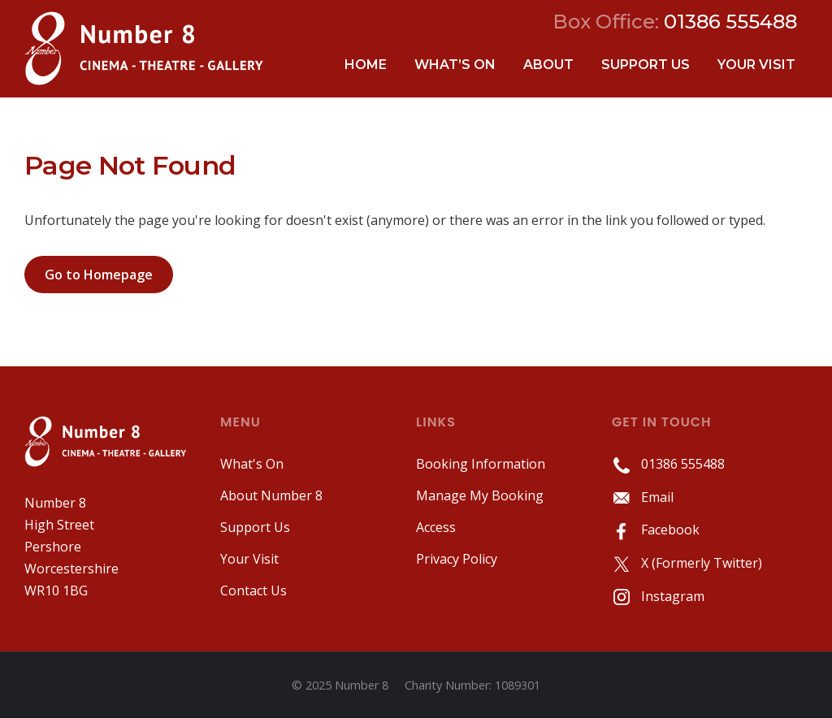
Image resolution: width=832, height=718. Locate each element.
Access (436, 527)
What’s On (455, 64)
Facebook (656, 529)
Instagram (658, 596)
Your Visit (756, 64)
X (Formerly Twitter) (687, 563)
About (548, 64)
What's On (252, 464)
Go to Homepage (99, 274)
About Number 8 (271, 495)
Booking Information (480, 464)
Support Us (645, 64)
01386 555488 (668, 464)
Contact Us (253, 590)
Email (643, 497)
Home (365, 64)
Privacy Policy (456, 559)
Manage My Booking (480, 495)
